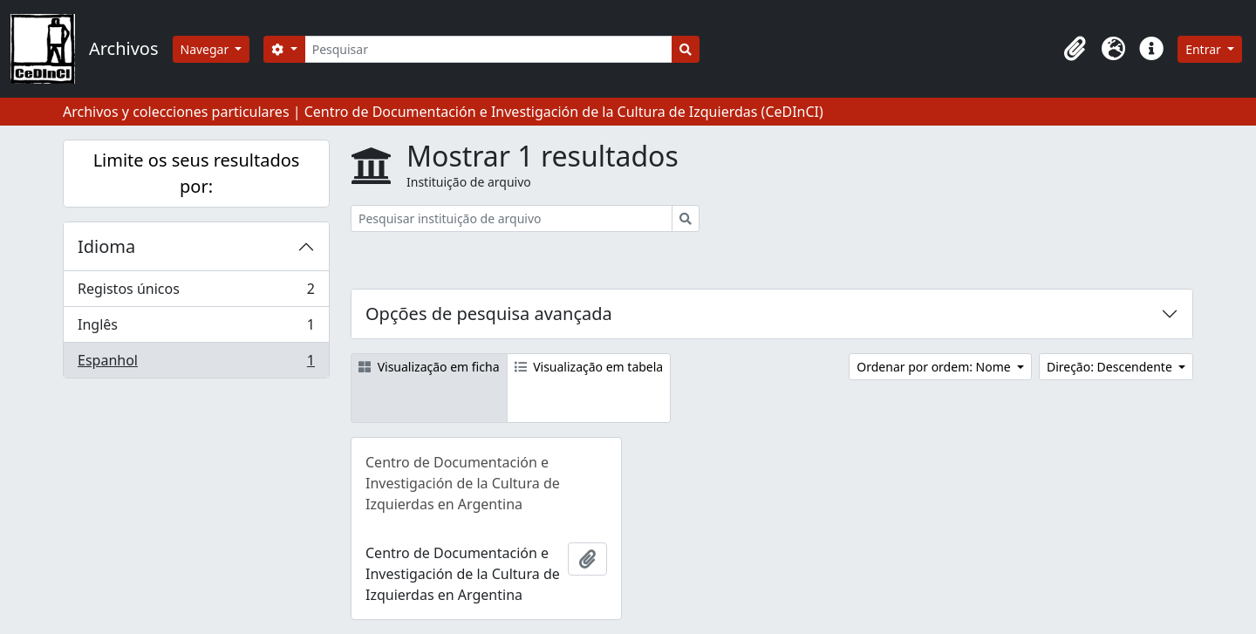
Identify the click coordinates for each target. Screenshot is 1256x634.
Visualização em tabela (589, 366)
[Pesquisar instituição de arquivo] (511, 218)
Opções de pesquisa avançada (488, 313)
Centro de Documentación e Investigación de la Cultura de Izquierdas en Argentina (462, 483)
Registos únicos (196, 292)
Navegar (206, 49)
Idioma (106, 246)
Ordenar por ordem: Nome (935, 366)
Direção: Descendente (1111, 366)
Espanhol (196, 364)
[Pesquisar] (488, 49)
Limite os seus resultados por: (196, 173)
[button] (1074, 49)
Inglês (196, 328)
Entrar (1204, 49)
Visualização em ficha (429, 366)
